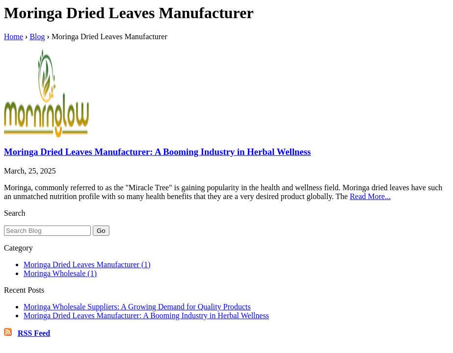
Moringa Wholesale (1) (60, 273)
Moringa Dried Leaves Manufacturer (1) (87, 264)
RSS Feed (34, 333)
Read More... (370, 196)
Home (13, 36)
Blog (37, 36)
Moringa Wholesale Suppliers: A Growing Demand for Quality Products (137, 307)
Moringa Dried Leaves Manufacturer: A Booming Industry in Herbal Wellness (157, 152)
